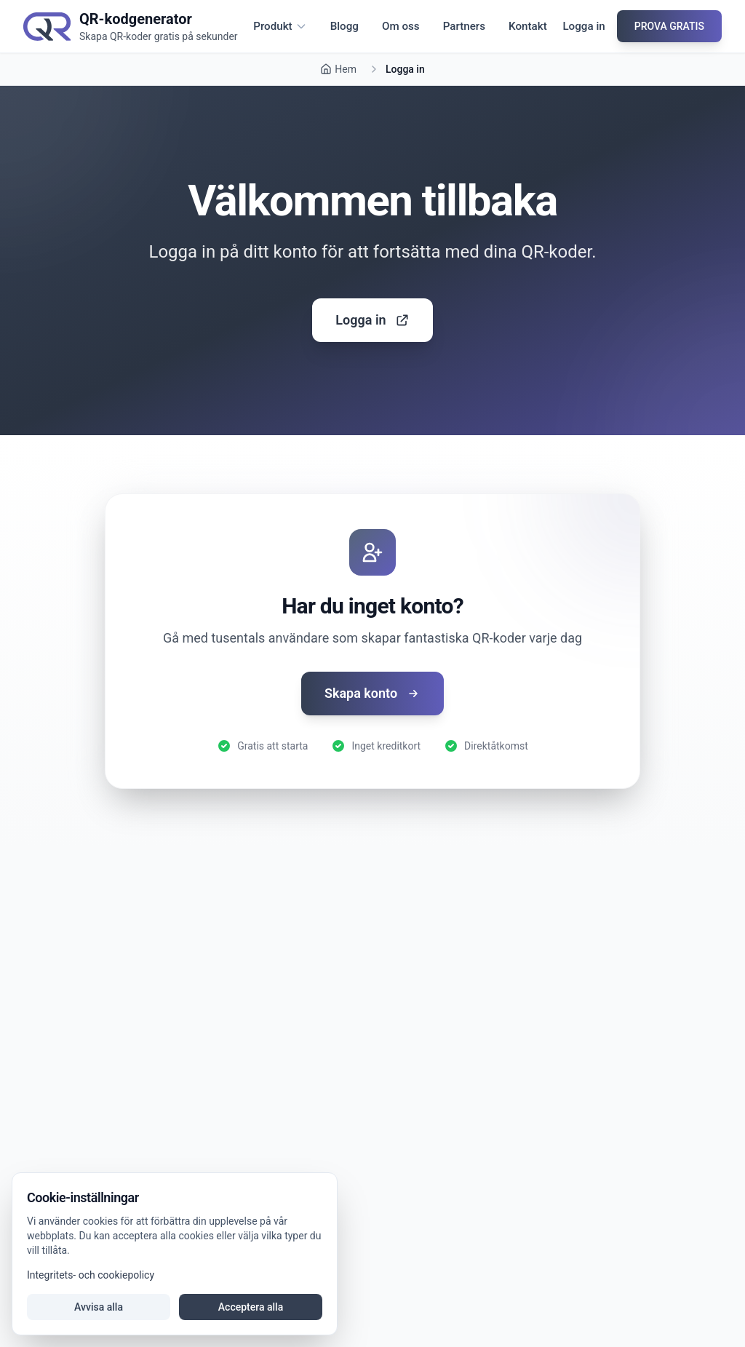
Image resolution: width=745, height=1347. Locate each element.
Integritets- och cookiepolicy (90, 1275)
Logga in (583, 26)
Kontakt (528, 26)
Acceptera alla (250, 1307)
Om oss (401, 26)
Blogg (344, 26)
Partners (464, 26)
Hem (338, 69)
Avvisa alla (98, 1307)
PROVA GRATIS (669, 26)
